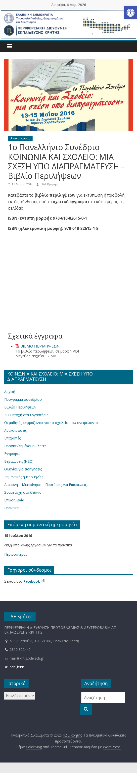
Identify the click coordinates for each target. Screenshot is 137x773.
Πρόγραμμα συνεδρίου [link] (23, 399)
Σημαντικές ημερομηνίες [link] (23, 476)
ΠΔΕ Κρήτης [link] (49, 184)
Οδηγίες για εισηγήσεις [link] (23, 469)
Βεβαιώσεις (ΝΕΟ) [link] (19, 461)
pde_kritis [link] (14, 667)
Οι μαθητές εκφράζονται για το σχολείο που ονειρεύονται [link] (51, 422)
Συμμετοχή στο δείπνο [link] (23, 492)
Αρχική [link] (9, 391)
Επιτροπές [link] (12, 438)
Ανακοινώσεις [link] (20, 138)
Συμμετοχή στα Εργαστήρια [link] (26, 414)
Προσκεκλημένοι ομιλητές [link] (25, 445)
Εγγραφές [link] (12, 453)
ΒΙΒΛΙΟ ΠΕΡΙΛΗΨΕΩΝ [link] (39, 346)
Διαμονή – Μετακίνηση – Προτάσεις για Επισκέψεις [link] (45, 484)
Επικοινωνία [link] (14, 500)
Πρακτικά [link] (11, 507)
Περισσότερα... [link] (16, 554)
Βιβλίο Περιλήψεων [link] (20, 407)
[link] (130, 12)
